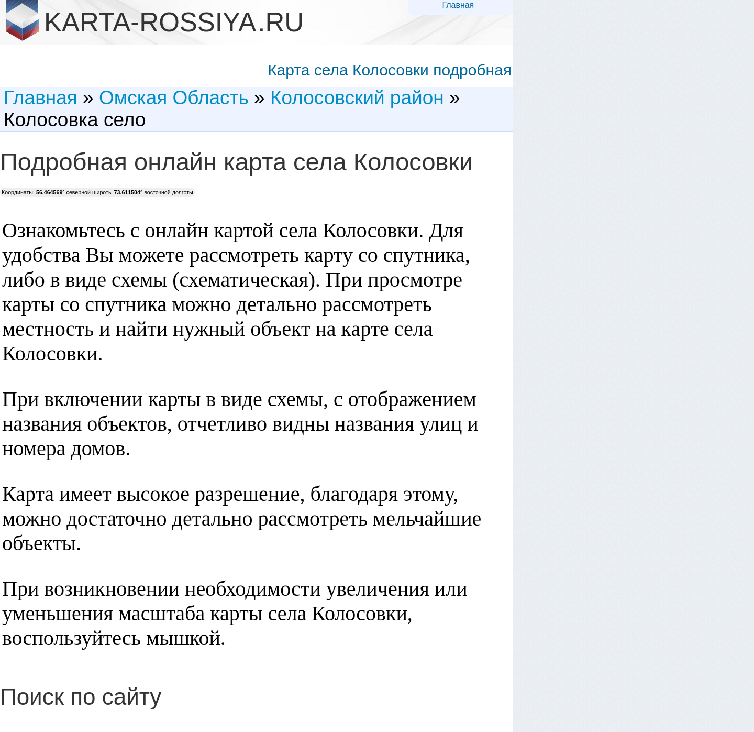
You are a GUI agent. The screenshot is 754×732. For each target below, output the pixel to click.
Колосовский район (357, 97)
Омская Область (174, 97)
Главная (458, 5)
